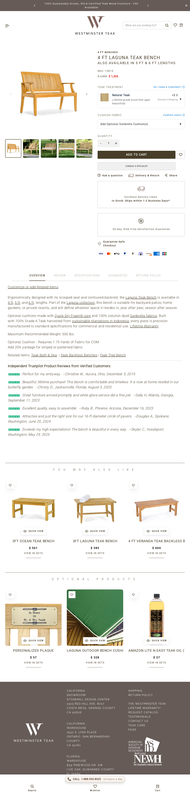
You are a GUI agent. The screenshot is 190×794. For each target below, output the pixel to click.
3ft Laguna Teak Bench (95, 541)
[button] (34, 5)
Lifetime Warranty (144, 326)
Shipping (135, 690)
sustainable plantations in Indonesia (100, 321)
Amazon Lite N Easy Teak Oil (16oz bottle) (156, 650)
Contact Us (138, 721)
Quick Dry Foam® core (73, 316)
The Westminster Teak (147, 703)
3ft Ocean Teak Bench (33, 541)
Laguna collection (81, 303)
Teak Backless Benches (79, 355)
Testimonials (139, 716)
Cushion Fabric (110, 115)
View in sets (33, 553)
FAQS (132, 729)
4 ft (10, 303)
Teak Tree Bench (113, 355)
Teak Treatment (110, 87)
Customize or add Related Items (33, 287)
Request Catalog (143, 712)
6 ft (31, 303)
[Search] (167, 25)
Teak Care (137, 725)
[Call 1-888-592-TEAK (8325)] (95, 779)
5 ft (17, 303)
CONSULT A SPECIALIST (136, 166)
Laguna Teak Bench (140, 297)
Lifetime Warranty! (144, 708)
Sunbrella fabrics (143, 316)
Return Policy (140, 695)
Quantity (105, 136)
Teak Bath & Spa (44, 355)
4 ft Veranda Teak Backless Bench (156, 541)
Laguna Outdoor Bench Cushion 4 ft (95, 650)
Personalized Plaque (33, 650)
